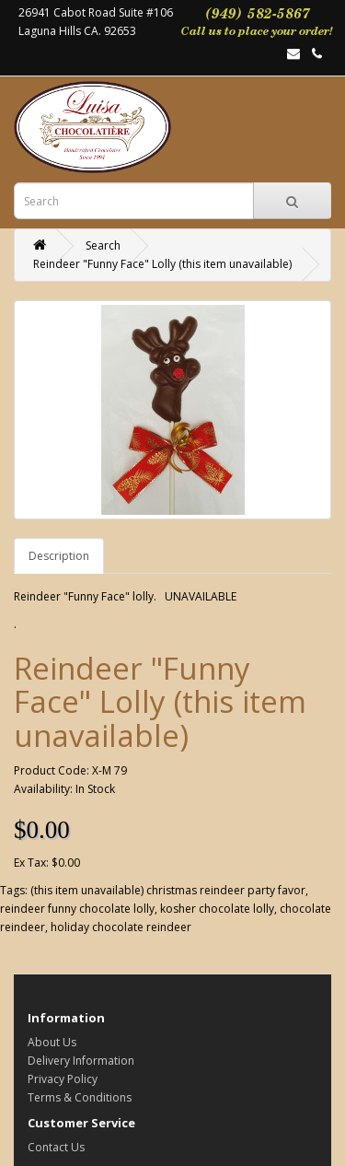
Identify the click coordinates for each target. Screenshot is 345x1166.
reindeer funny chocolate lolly (77, 908)
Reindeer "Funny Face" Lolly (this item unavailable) (162, 264)
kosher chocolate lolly (217, 908)
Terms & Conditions (80, 1097)
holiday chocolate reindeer (121, 927)
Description (59, 556)
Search (103, 245)
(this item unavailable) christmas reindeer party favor (167, 890)
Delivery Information (81, 1060)
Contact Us (56, 1147)
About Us (52, 1042)
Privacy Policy (63, 1079)
